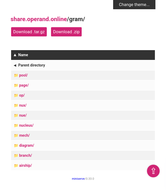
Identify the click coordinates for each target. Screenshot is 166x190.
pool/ (23, 75)
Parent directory (31, 65)
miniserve (78, 178)
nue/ (22, 115)
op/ (22, 95)
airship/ (25, 165)
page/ (24, 85)
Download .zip (66, 31)
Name (23, 55)
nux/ (22, 105)
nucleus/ (26, 125)
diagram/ (26, 145)
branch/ (25, 155)
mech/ (24, 135)
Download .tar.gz (29, 31)
